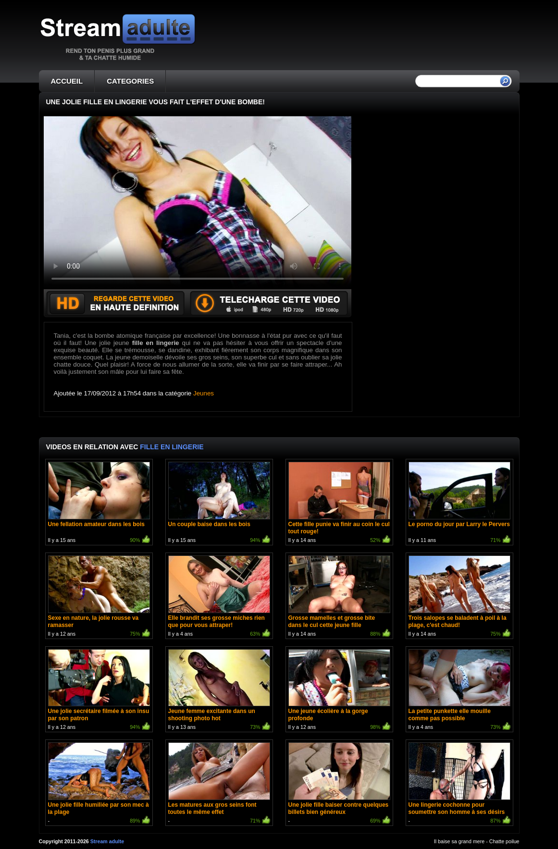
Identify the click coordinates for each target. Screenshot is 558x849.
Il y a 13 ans (219, 690)
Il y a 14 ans (339, 503)
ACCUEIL (67, 81)
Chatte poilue (504, 841)
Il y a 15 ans (99, 503)
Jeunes (203, 393)
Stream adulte (107, 841)
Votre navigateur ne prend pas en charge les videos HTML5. (197, 202)
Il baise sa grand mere (459, 841)
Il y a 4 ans (219, 597)
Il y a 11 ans (459, 503)
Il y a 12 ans (99, 597)
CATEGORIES (130, 81)
